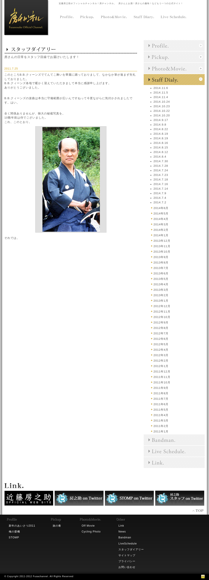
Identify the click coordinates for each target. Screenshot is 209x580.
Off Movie (88, 525)
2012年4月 (161, 349)
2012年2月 (161, 360)
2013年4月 (161, 284)
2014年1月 (161, 235)
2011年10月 (161, 382)
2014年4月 (161, 219)
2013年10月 (161, 251)
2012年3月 (161, 355)
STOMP (14, 537)
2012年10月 (161, 317)
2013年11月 (161, 246)
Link (121, 525)
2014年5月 (161, 213)
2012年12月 (161, 306)
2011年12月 (161, 371)
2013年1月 (161, 300)
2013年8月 (161, 262)
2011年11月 (161, 377)
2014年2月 (161, 229)
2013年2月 (161, 295)
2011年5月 (161, 409)
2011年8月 (161, 393)
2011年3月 (161, 420)
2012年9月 (161, 322)
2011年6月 (161, 404)
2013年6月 (161, 273)
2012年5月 (161, 344)
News (122, 531)
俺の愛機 (14, 531)
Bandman (124, 537)
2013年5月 (161, 279)
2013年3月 (161, 289)
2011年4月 (161, 415)
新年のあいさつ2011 (22, 525)
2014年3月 (161, 224)
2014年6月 (161, 208)
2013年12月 (161, 240)
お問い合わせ (126, 567)
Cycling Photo (91, 531)
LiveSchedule (127, 543)
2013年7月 (161, 268)
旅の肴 (57, 525)
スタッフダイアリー (131, 549)
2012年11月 (161, 311)
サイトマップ (126, 555)
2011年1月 (161, 431)
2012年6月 (161, 338)
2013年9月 (161, 257)
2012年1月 (161, 366)
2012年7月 (161, 333)
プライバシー (126, 561)
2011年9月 (161, 388)
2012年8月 (161, 328)
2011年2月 (161, 426)
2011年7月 (161, 398)
